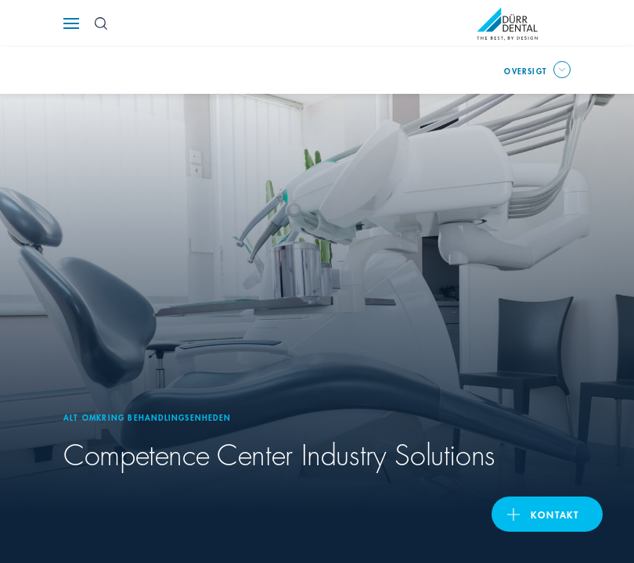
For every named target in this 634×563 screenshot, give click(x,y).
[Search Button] (101, 23)
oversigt (525, 70)
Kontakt (555, 514)
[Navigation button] (71, 23)
